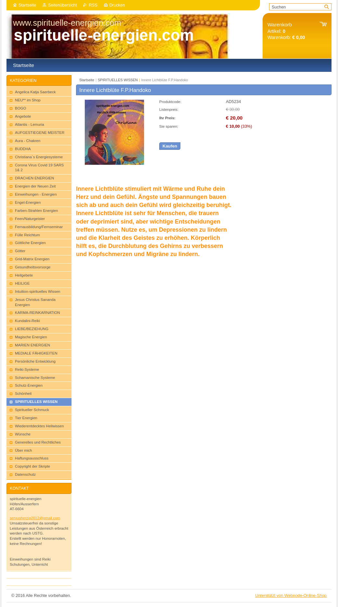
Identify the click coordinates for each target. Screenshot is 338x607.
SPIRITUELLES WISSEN (118, 80)
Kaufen (169, 146)
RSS (93, 5)
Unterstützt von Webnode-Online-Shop (291, 595)
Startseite (27, 5)
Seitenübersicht (62, 5)
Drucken (117, 5)
